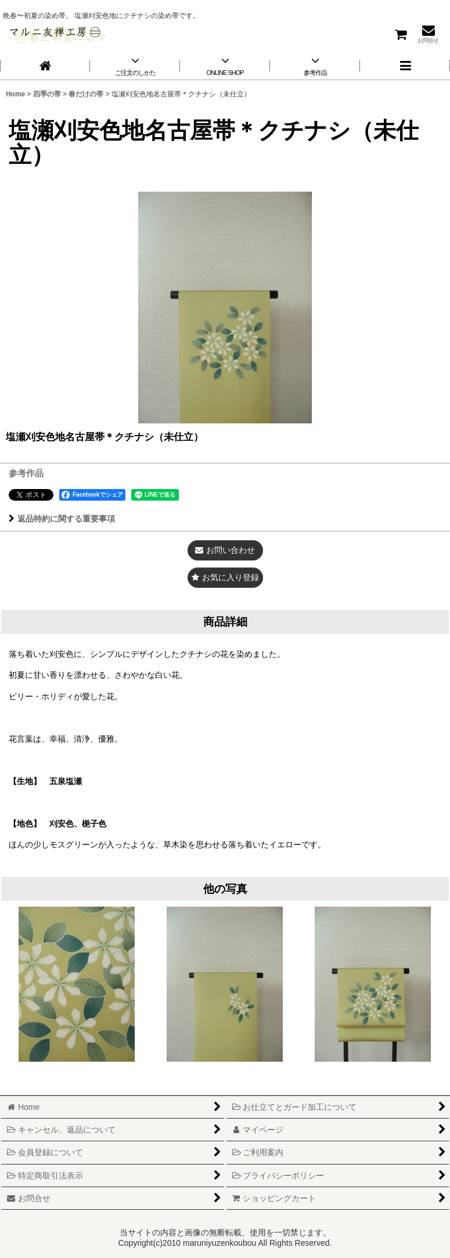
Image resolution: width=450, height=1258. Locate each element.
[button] (405, 65)
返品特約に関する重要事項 (62, 518)
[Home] (45, 65)
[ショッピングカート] (400, 34)
